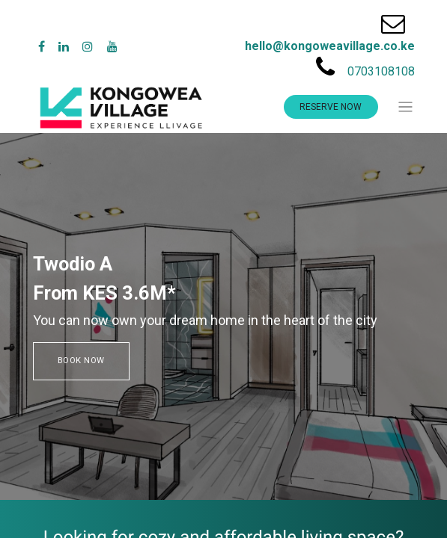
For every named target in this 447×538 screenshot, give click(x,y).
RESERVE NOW (330, 107)
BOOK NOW (82, 360)
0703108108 (381, 71)
